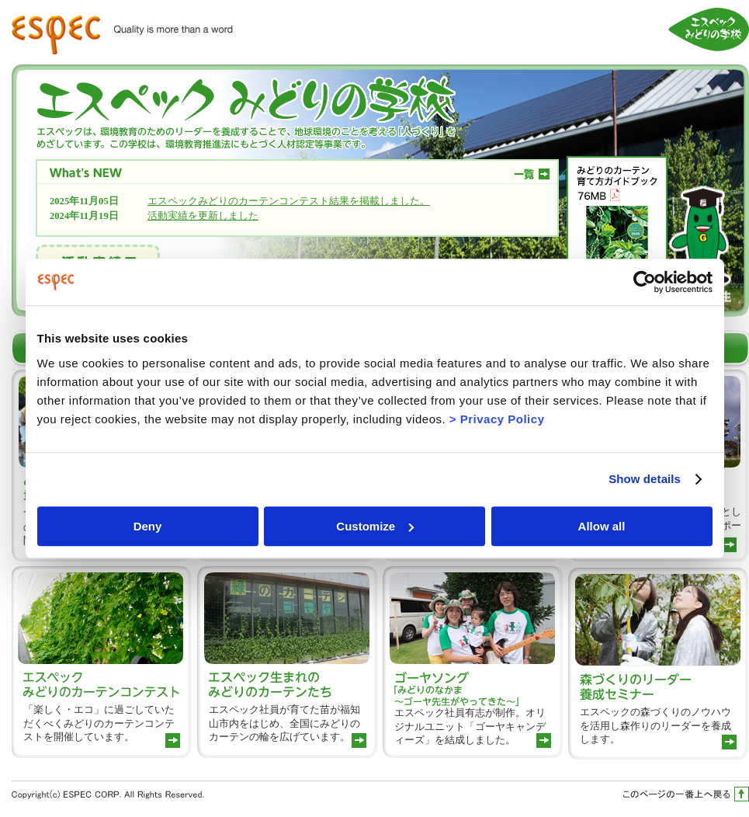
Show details (645, 478)
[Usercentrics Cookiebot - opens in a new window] (645, 282)
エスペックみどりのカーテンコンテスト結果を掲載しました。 (288, 201)
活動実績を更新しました (202, 215)
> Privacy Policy (497, 419)
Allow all (602, 526)
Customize (375, 526)
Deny (148, 526)
